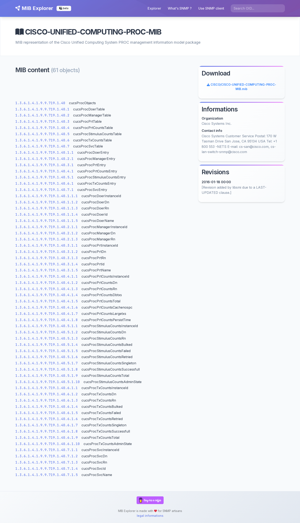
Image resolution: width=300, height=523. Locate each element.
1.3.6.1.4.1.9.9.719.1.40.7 (43, 146)
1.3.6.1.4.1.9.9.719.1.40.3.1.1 (47, 245)
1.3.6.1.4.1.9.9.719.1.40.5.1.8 (47, 369)
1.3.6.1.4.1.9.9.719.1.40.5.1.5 (47, 351)
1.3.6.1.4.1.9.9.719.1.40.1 (43, 109)
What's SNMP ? (180, 8)
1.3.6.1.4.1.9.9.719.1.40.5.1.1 (47, 326)
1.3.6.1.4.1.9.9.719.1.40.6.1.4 (47, 406)
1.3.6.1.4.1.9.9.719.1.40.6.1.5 (47, 413)
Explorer (154, 8)
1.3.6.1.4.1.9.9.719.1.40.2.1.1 (47, 227)
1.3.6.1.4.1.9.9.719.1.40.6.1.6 (47, 419)
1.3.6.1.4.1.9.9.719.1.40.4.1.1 (47, 276)
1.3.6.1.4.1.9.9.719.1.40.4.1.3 (47, 289)
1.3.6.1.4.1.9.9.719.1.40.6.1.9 (47, 437)
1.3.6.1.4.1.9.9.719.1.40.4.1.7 (47, 314)
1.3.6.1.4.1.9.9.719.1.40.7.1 (45, 190)
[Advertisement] (104, 88)
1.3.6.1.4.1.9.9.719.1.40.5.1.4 (47, 344)
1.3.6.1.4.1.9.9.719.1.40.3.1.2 (47, 252)
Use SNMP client (211, 8)
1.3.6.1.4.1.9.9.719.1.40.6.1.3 (47, 400)
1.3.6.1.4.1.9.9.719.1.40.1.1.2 (47, 202)
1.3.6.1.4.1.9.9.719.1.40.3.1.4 (47, 264)
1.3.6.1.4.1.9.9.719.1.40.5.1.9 (47, 375)
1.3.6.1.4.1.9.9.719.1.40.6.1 (45, 183)
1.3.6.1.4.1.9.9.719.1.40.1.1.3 (47, 208)
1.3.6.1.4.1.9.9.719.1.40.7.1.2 (47, 456)
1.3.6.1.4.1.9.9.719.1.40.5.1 (45, 177)
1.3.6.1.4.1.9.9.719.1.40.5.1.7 (47, 363)
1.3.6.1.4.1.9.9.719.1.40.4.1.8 (47, 320)
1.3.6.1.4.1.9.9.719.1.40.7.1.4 (47, 468)
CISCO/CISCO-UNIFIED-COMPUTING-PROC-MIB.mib (241, 87)
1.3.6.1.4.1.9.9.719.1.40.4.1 (45, 171)
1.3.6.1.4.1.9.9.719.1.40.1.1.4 (47, 214)
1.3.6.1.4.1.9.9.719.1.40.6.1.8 (47, 431)
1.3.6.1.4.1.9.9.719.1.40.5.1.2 (47, 332)
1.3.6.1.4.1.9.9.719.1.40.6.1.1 (47, 388)
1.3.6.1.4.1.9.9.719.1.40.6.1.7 (47, 425)
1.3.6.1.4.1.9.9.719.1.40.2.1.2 (47, 233)
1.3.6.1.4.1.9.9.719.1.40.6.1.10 (48, 444)
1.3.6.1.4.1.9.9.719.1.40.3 (43, 121)
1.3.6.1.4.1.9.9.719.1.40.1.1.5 (47, 221)
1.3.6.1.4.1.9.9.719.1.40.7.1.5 (47, 475)
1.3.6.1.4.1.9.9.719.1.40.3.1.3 (47, 258)
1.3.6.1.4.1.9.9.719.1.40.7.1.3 (47, 462)
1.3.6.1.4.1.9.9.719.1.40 (41, 103)
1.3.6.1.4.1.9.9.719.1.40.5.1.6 (47, 357)
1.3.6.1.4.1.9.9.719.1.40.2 (43, 115)
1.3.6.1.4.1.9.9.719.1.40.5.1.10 (48, 382)
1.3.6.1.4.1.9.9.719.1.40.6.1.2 (47, 394)
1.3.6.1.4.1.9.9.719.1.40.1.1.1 (47, 196)
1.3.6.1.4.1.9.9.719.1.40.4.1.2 (47, 283)
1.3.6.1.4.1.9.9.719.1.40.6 (43, 140)
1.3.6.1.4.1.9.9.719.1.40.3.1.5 (47, 270)
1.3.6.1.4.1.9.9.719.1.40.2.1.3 (47, 239)
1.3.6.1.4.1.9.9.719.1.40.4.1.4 (47, 295)
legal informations (150, 515)
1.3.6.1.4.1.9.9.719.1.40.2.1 (45, 159)
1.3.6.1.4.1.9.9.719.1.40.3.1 (45, 165)
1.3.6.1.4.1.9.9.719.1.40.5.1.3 (47, 338)
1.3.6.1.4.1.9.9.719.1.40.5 (43, 134)
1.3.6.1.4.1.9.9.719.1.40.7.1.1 (47, 450)
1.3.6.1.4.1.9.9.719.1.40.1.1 (45, 152)
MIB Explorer (34, 8)
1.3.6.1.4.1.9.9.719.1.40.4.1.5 (47, 301)
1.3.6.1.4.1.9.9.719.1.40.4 (43, 128)
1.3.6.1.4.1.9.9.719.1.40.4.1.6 (47, 307)
